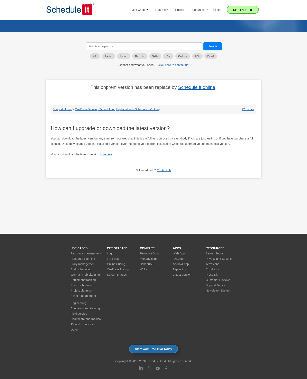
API (95, 56)
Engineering (78, 303)
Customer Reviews (218, 280)
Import (123, 56)
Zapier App (180, 269)
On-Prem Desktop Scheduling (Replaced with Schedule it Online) (117, 109)
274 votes (248, 109)
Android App (181, 264)
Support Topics (215, 285)
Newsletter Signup (218, 290)
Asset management (83, 295)
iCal (168, 56)
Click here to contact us (173, 65)
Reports (139, 56)
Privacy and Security (219, 258)
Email (210, 56)
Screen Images (117, 274)
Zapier (108, 56)
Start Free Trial (242, 9)
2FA (197, 56)
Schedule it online (196, 87)
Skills (155, 56)
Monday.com (148, 258)
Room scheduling (82, 285)
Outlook (182, 56)
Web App (179, 253)
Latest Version (182, 274)
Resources (199, 10)
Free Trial (113, 258)
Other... (75, 329)
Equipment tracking (83, 280)
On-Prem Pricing (118, 269)
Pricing (179, 9)
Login (217, 9)
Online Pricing (116, 264)
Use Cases (140, 10)
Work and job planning (85, 274)
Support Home (62, 109)
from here (106, 154)
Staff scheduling (81, 269)
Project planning (81, 290)
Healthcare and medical (86, 319)
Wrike (143, 269)
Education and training (85, 308)
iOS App (178, 258)
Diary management (83, 264)
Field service (79, 313)
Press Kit (212, 274)
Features (162, 10)
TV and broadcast (82, 324)
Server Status (215, 253)
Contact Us (164, 170)
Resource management (86, 253)
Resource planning (83, 258)
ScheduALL (147, 264)
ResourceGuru (149, 253)
